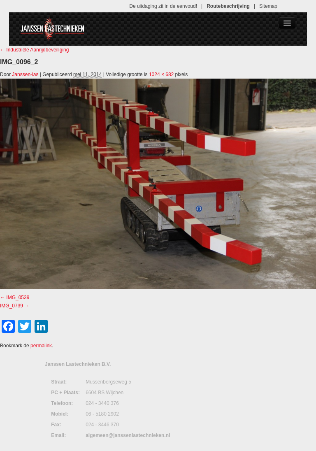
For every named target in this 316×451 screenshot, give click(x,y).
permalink (41, 346)
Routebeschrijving (228, 6)
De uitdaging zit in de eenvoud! (163, 6)
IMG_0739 (11, 306)
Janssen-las (25, 74)
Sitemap (268, 6)
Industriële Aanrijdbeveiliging (34, 50)
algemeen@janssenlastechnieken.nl (128, 435)
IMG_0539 (17, 297)
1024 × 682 (161, 74)
